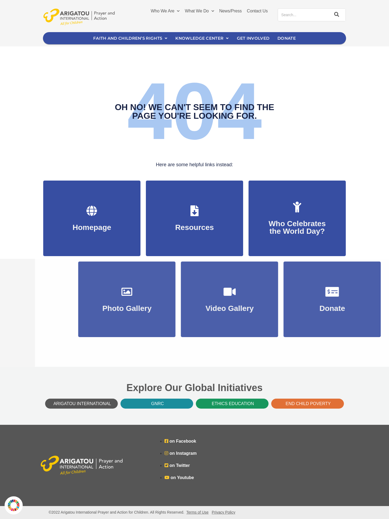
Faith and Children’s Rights (130, 38)
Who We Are (165, 11)
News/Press (230, 11)
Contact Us (257, 11)
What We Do (199, 11)
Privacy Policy (223, 512)
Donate (286, 38)
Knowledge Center (202, 38)
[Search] (336, 15)
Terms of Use (197, 512)
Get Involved (253, 38)
